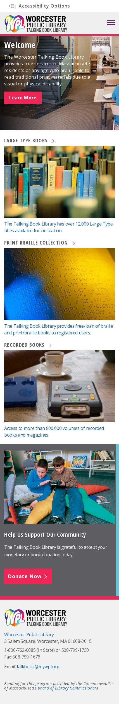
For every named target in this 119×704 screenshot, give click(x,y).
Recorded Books (28, 344)
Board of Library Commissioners (68, 688)
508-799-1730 (75, 650)
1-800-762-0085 (20, 650)
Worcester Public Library (29, 634)
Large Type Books (30, 140)
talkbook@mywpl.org (38, 667)
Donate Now (28, 576)
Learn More (23, 98)
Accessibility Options (39, 6)
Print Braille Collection (40, 242)
